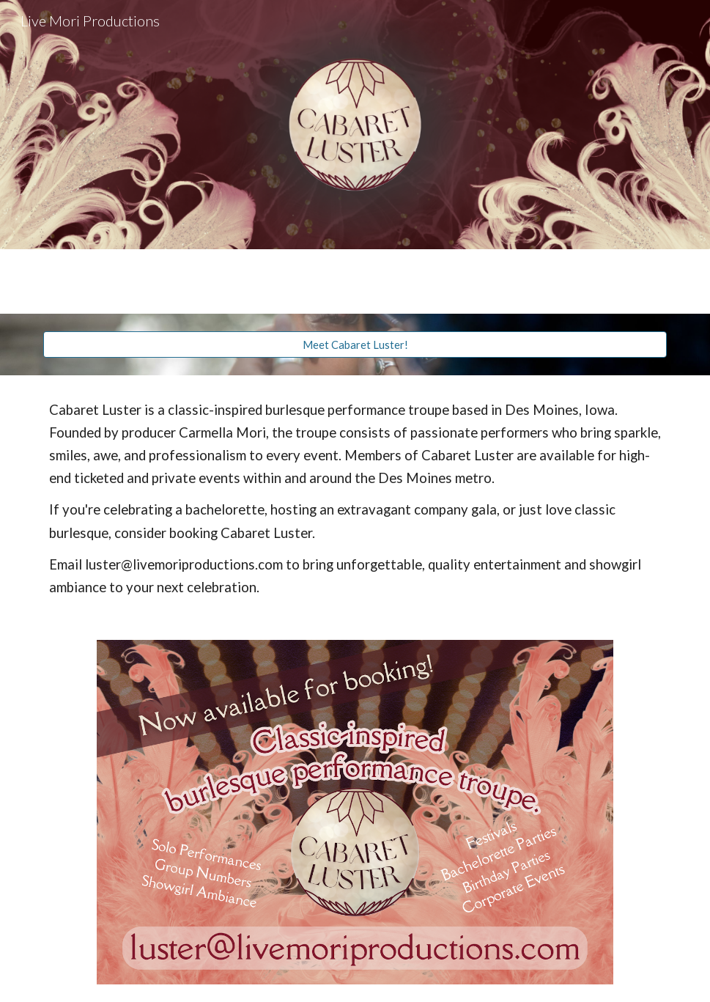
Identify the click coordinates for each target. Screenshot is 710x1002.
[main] (355, 499)
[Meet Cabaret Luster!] (355, 344)
